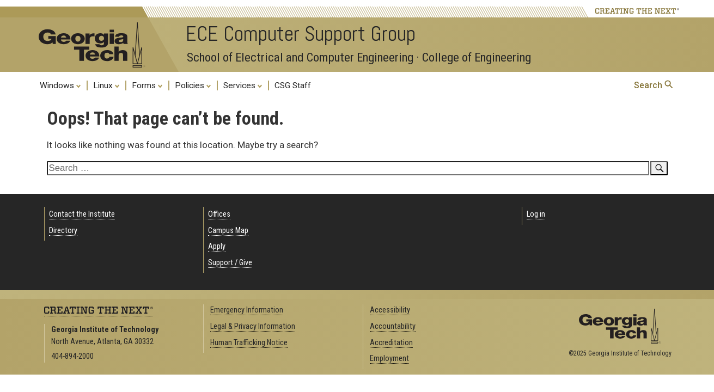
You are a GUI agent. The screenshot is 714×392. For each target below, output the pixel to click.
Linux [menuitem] (106, 84)
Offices (219, 214)
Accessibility (390, 310)
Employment (389, 358)
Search (653, 85)
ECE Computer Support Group (301, 34)
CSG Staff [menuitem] (292, 85)
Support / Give (230, 262)
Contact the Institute (82, 214)
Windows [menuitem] (60, 84)
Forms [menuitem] (147, 84)
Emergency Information (246, 310)
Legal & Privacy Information (252, 326)
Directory (63, 230)
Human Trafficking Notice (249, 342)
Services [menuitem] (243, 84)
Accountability (393, 326)
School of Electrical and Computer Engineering (300, 57)
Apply (216, 246)
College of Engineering (476, 57)
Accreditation (391, 342)
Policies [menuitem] (193, 84)
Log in (536, 214)
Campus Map (228, 230)
